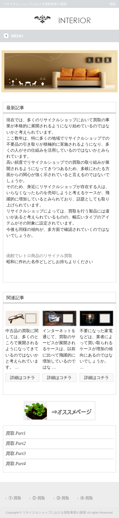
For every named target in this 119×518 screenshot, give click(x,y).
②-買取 (38, 498)
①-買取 (15, 498)
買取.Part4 (15, 463)
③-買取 (62, 498)
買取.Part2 (15, 443)
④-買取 (86, 498)
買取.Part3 (15, 453)
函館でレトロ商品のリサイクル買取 (39, 255)
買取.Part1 (15, 433)
